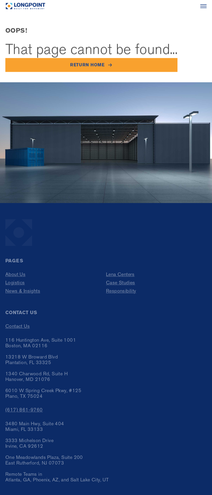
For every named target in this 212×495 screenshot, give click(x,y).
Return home (87, 65)
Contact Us (17, 329)
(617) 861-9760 (24, 412)
